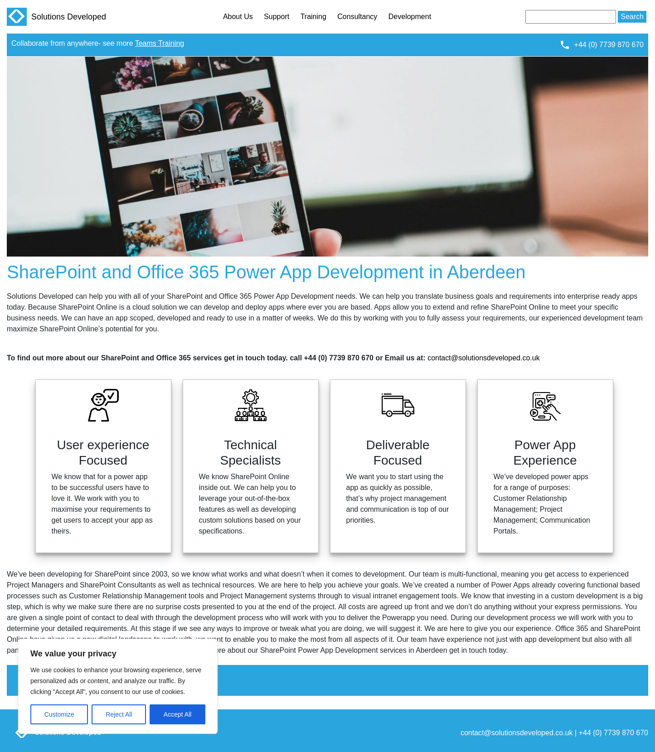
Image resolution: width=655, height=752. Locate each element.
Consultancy (357, 16)
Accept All (177, 714)
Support (276, 16)
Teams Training (159, 43)
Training (313, 16)
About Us (238, 16)
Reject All (119, 714)
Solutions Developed (56, 17)
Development (409, 16)
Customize (59, 714)
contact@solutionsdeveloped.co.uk (483, 358)
